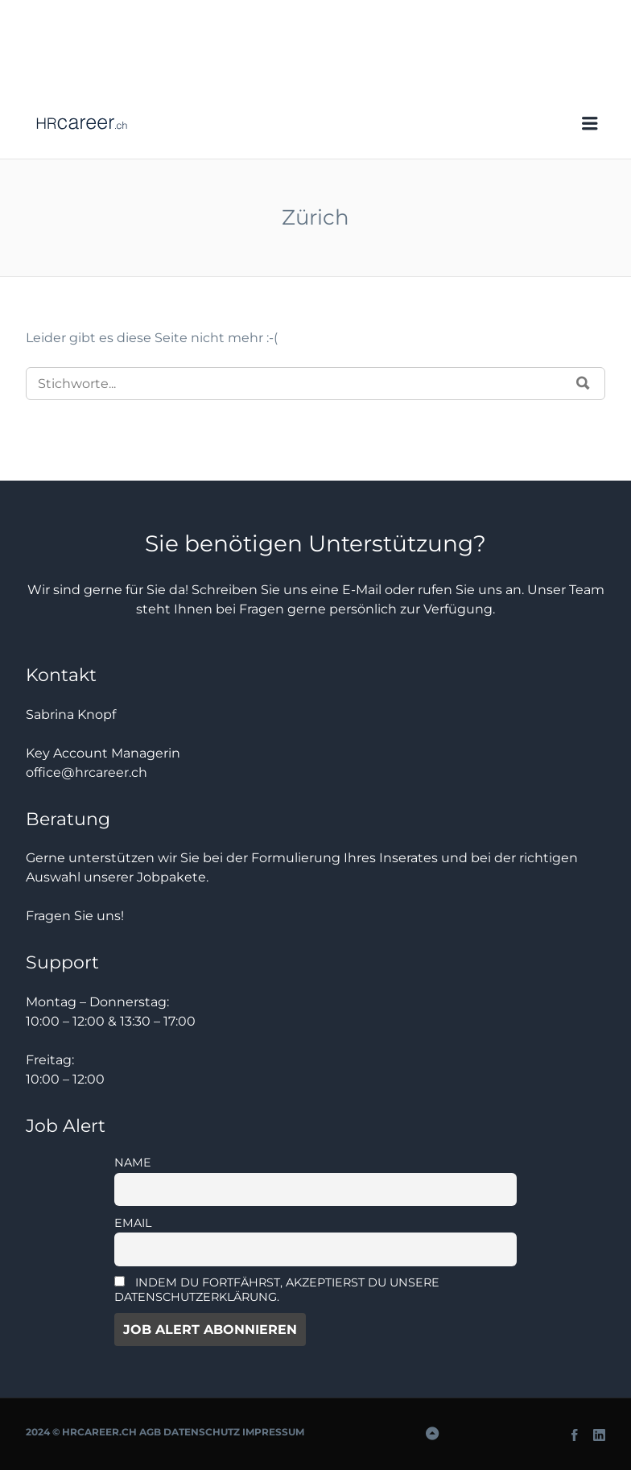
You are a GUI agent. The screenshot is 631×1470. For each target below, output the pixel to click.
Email (132, 1223)
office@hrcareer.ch (86, 772)
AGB (150, 1432)
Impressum (273, 1432)
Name (132, 1162)
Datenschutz (201, 1432)
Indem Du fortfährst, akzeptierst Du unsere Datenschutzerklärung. (276, 1289)
